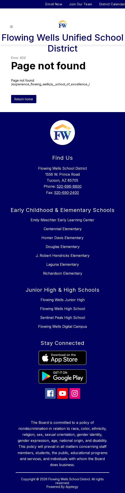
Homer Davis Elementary (62, 237)
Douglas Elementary (63, 246)
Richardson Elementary (62, 273)
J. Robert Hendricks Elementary (63, 255)
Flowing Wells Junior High (63, 300)
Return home (23, 99)
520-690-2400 (66, 192)
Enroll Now (53, 4)
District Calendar (112, 4)
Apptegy (72, 487)
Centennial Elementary (63, 229)
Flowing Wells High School (62, 308)
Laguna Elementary (62, 264)
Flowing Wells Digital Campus (62, 326)
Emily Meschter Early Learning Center (62, 220)
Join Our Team (80, 4)
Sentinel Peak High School (62, 317)
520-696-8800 (69, 186)
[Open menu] (11, 26)
